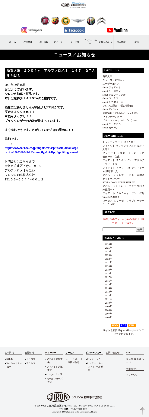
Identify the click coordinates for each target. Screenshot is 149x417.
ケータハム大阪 (54, 374)
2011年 (107, 299)
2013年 (107, 291)
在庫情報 (28, 42)
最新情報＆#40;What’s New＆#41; (120, 113)
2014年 (107, 288)
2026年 (107, 244)
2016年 (107, 280)
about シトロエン (112, 91)
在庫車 (9, 359)
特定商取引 (132, 368)
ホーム (12, 42)
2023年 (107, 255)
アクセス (30, 363)
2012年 (107, 295)
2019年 (107, 269)
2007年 (107, 313)
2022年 (107, 258)
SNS (137, 42)
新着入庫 (107, 76)
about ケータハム (112, 124)
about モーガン (110, 127)
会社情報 (43, 42)
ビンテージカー (90, 42)
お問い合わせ (106, 42)
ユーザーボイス (111, 83)
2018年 (107, 273)
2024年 (107, 251)
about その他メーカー (114, 102)
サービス (74, 42)
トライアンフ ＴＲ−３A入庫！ (119, 142)
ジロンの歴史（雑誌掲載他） (118, 105)
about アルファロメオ (114, 94)
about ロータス (110, 98)
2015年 (107, 284)
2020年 (107, 266)
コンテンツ (132, 375)
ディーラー (59, 42)
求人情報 (121, 42)
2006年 (107, 317)
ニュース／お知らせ (114, 80)
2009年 (107, 306)
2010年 (107, 302)
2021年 (107, 262)
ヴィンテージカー (112, 116)
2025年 (107, 247)
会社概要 (30, 359)
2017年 (107, 277)
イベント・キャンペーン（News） (121, 120)
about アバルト (110, 109)
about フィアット (112, 87)
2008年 (107, 310)
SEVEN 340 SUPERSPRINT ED (119, 182)
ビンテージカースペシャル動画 (95, 366)
